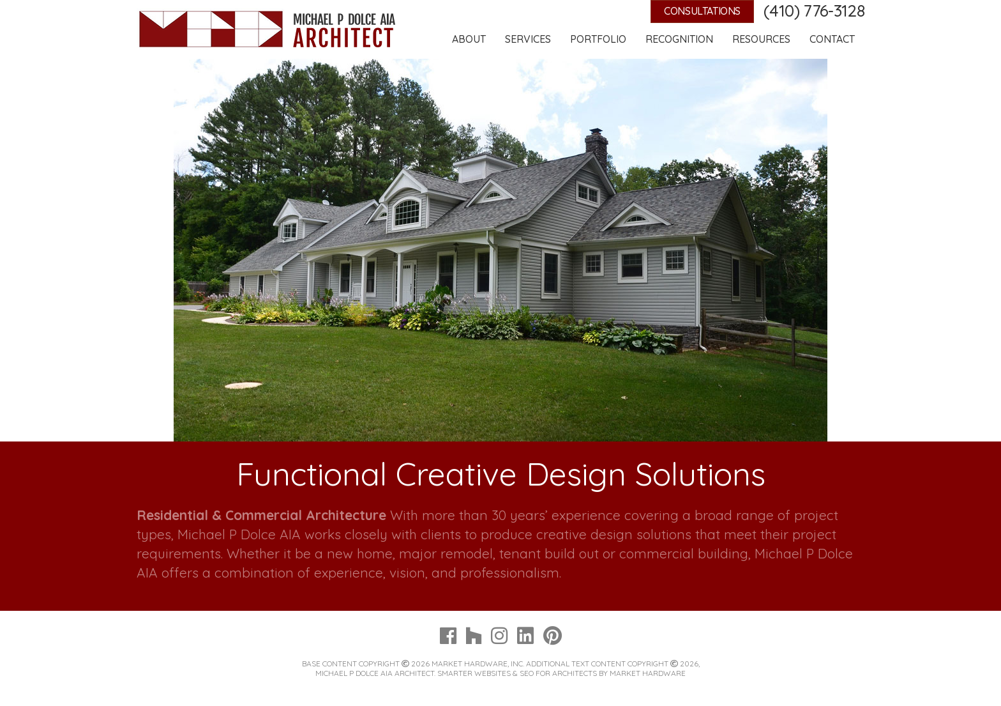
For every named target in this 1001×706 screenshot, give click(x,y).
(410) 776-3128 (814, 11)
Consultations (702, 10)
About (469, 39)
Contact (832, 39)
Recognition (679, 39)
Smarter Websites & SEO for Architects (517, 673)
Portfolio (598, 39)
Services (528, 39)
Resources (761, 39)
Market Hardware (648, 673)
